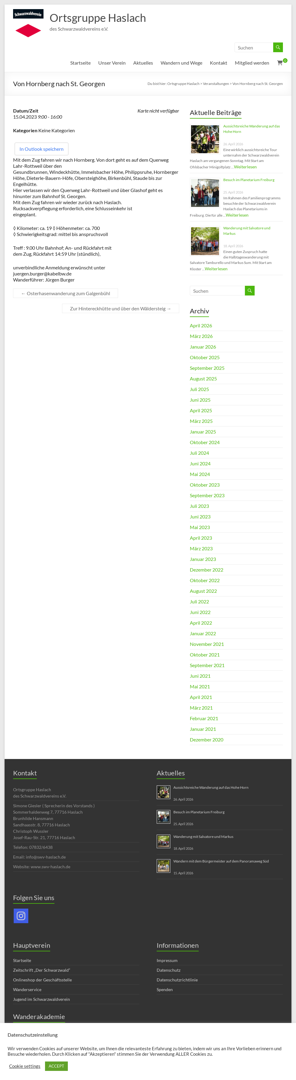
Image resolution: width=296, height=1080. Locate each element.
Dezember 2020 (206, 739)
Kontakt (218, 63)
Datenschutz (168, 970)
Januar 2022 (203, 633)
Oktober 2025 (205, 357)
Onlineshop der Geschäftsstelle (42, 979)
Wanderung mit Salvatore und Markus (203, 836)
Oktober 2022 (205, 580)
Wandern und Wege (181, 63)
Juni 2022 (200, 612)
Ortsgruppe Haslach (98, 17)
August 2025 (203, 378)
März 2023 (201, 548)
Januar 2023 (203, 559)
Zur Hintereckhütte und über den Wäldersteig (120, 308)
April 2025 (201, 410)
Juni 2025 (200, 400)
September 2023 (207, 495)
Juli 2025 (199, 389)
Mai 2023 (200, 527)
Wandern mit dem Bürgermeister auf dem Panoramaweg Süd (221, 861)
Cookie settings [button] (24, 1066)
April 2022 (201, 623)
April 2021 (201, 697)
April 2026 (201, 325)
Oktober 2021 (205, 654)
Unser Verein (112, 63)
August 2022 (203, 591)
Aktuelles (143, 63)
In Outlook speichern (41, 149)
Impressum (167, 960)
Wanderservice (27, 989)
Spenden (165, 989)
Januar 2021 (203, 729)
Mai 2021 (200, 686)
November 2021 (207, 644)
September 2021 (207, 665)
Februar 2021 (204, 718)
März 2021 (201, 707)
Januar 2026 (203, 346)
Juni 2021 (200, 676)
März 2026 (201, 336)
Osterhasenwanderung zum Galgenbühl (65, 293)
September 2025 (207, 368)
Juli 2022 (199, 601)
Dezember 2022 (206, 569)
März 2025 (201, 421)
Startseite (80, 63)
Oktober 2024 (205, 442)
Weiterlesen (245, 166)
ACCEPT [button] (56, 1066)
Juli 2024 (199, 453)
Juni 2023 (200, 516)
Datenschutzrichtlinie (177, 979)
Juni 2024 (200, 463)
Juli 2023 (199, 506)
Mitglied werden (252, 63)
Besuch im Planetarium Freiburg (248, 179)
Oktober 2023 (205, 485)
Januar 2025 (203, 431)
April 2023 (201, 538)
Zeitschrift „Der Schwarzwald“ (41, 970)
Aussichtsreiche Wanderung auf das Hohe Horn (211, 787)
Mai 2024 (200, 474)
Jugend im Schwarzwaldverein (41, 999)
